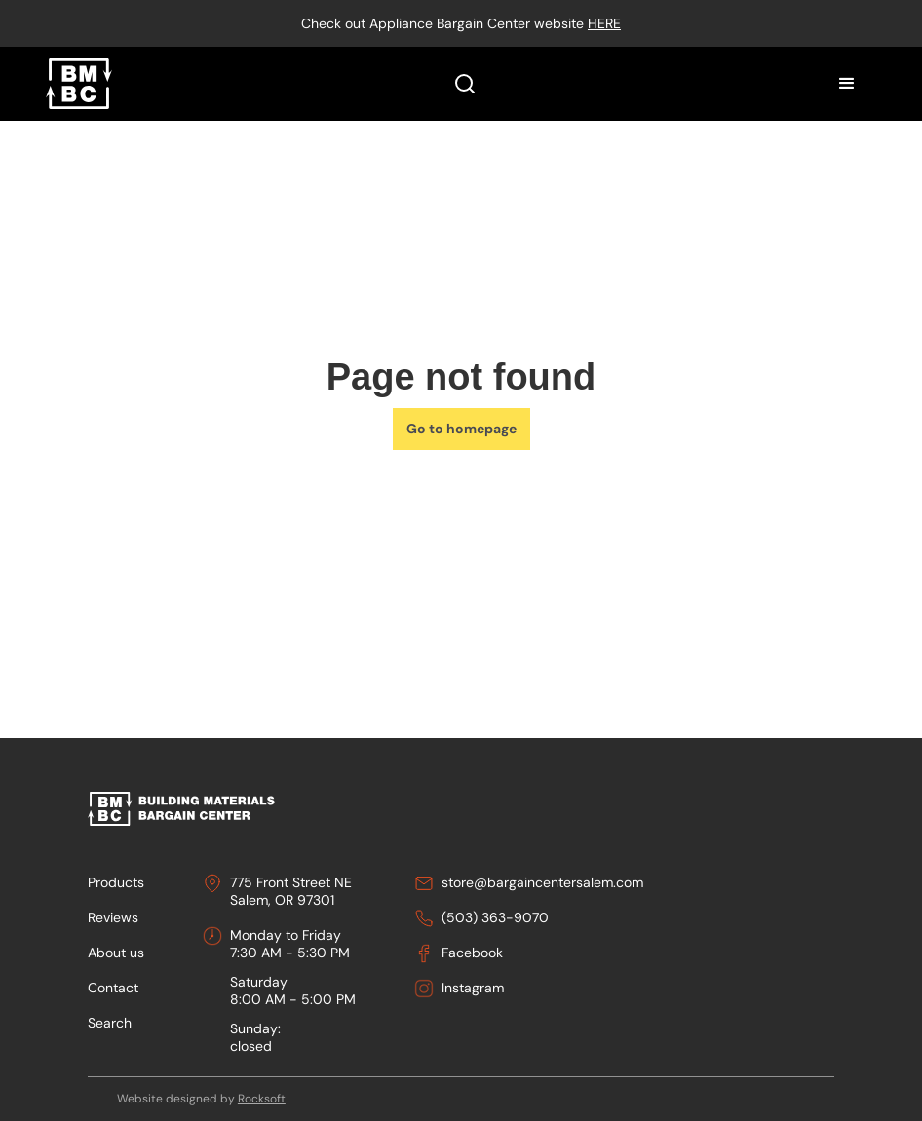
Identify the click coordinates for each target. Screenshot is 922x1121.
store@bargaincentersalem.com (542, 882)
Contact (113, 987)
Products (116, 882)
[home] (79, 83)
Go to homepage (461, 428)
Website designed (167, 1098)
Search (110, 1022)
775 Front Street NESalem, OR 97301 (291, 891)
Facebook (472, 952)
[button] (847, 84)
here (604, 23)
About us (116, 952)
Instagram (473, 987)
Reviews (113, 917)
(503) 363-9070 (495, 917)
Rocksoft (262, 1098)
